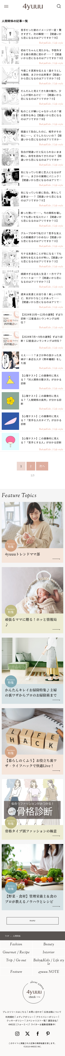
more (32, 921)
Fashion (16, 944)
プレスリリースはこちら (15, 1011)
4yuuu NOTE (48, 972)
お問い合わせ (35, 1011)
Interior (49, 952)
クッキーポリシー (15, 1020)
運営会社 (52, 1020)
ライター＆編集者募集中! (43, 1024)
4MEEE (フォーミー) (18, 1024)
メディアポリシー (25, 1016)
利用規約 (10, 1016)
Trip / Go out (16, 960)
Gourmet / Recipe (16, 952)
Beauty (49, 944)
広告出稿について (52, 1011)
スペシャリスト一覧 (36, 1020)
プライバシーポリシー (47, 1016)
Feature (16, 972)
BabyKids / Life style (48, 962)
